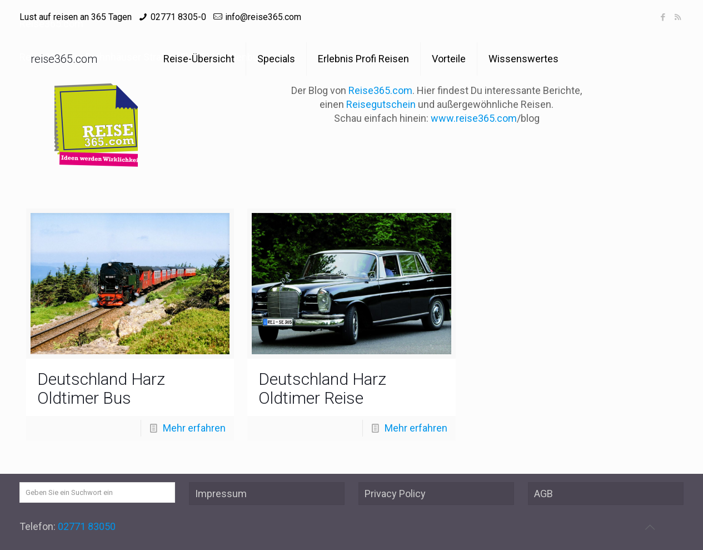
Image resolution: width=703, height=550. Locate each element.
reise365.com (64, 59)
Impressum (221, 493)
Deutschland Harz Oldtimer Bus (101, 388)
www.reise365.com (474, 118)
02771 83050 (87, 526)
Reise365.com (380, 90)
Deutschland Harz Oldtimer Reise (322, 388)
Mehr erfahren (194, 428)
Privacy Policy (395, 493)
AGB (543, 493)
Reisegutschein (381, 104)
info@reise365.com (263, 17)
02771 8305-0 (178, 17)
